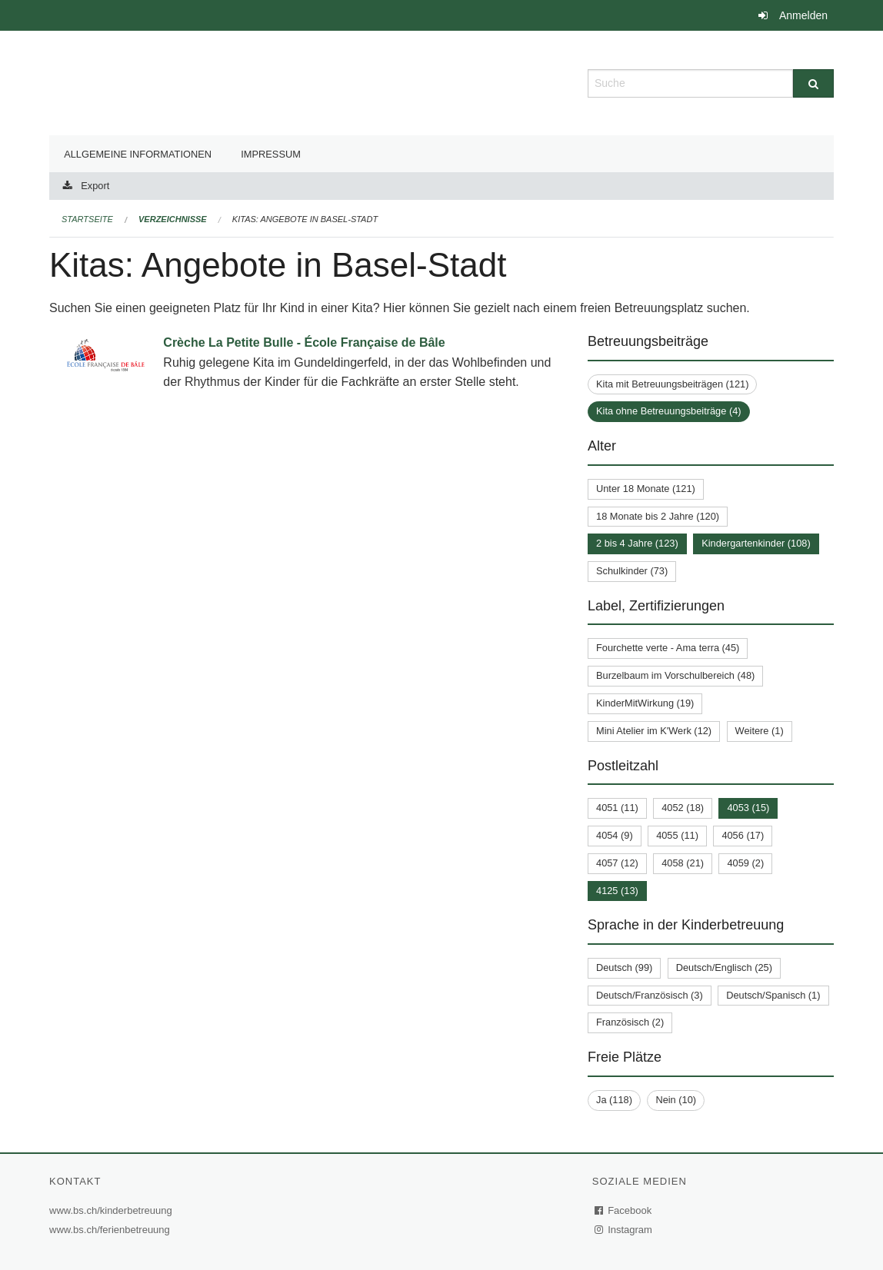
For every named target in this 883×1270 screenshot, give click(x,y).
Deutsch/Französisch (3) (649, 995)
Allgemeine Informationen (138, 154)
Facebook (623, 1210)
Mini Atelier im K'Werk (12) (653, 730)
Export (95, 185)
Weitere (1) (759, 730)
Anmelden (803, 15)
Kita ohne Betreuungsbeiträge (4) (668, 411)
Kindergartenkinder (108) (756, 543)
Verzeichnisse (172, 219)
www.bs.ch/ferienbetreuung (111, 1229)
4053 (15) (748, 807)
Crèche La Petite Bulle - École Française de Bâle (304, 342)
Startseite (87, 219)
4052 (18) (682, 807)
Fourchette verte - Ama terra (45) (667, 647)
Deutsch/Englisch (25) (724, 967)
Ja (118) (614, 1099)
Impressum (271, 154)
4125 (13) (617, 890)
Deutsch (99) (624, 967)
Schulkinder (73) (632, 571)
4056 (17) (742, 835)
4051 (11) (617, 807)
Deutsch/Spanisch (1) (773, 995)
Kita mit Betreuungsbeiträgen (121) (672, 384)
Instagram (624, 1229)
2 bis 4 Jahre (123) (637, 543)
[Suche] (813, 83)
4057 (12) (617, 863)
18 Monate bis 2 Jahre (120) (657, 516)
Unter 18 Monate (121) (645, 488)
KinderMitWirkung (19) (645, 703)
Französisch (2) (630, 1022)
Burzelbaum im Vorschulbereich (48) (675, 675)
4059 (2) (745, 863)
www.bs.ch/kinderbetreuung (112, 1210)
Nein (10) (675, 1099)
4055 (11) (677, 835)
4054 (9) (614, 835)
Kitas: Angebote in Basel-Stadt (305, 219)
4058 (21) (682, 863)
